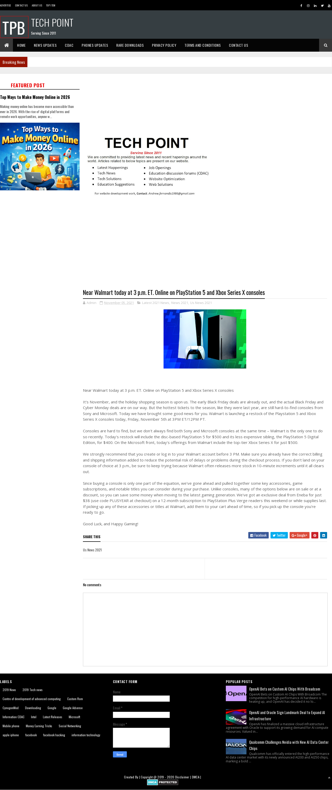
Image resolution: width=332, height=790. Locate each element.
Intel (33, 717)
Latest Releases (52, 717)
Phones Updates (95, 45)
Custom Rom (75, 699)
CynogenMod (11, 708)
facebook (31, 735)
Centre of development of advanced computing (32, 699)
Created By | (132, 777)
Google (52, 708)
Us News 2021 (201, 302)
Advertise (5, 5)
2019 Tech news (32, 689)
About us (37, 5)
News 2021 (179, 302)
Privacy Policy (164, 45)
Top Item (50, 5)
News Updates (45, 45)
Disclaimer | (183, 777)
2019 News (9, 689)
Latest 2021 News (155, 302)
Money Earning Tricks (39, 726)
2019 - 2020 (165, 777)
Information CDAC (14, 717)
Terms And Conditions (202, 45)
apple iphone (11, 735)
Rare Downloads (130, 45)
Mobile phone (11, 726)
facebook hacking (54, 735)
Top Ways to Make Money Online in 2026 (35, 97)
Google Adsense (73, 708)
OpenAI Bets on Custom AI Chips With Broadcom (284, 689)
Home (21, 45)
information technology (86, 735)
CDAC (69, 45)
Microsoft (74, 717)
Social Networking (70, 726)
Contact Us (21, 5)
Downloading (33, 708)
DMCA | (196, 777)
